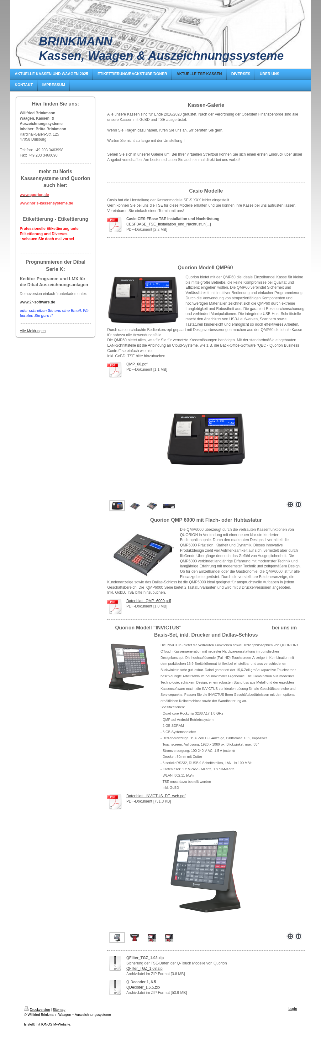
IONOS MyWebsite (55, 1024)
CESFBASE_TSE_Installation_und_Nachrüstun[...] (168, 224)
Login (292, 1008)
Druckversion (37, 1009)
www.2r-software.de (37, 302)
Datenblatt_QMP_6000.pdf (148, 601)
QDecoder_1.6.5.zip (143, 987)
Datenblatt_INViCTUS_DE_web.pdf (156, 796)
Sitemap (59, 1009)
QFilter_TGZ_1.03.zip (144, 968)
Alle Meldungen (33, 331)
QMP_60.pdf (136, 364)
